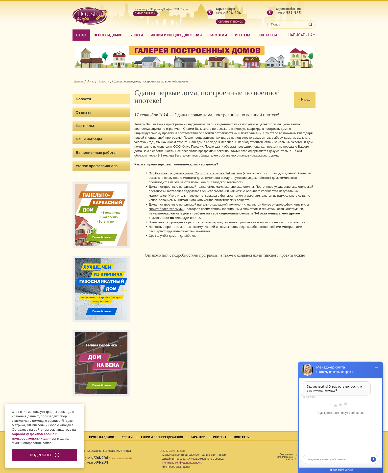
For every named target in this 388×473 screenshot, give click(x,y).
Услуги (136, 34)
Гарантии (218, 34)
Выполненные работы (96, 152)
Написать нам (301, 34)
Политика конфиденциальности (182, 462)
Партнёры (85, 126)
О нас (81, 34)
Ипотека (243, 34)
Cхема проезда (145, 13)
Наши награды (89, 139)
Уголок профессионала (97, 166)
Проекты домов (108, 34)
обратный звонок (230, 21)
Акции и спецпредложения (176, 34)
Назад (303, 99)
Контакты (268, 34)
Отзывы (83, 112)
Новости (103, 81)
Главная (78, 81)
